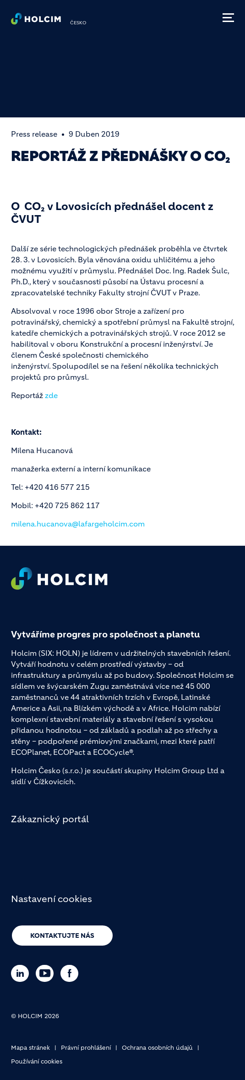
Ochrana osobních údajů (157, 1048)
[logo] (36, 21)
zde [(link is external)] (51, 395)
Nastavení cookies (51, 899)
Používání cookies (36, 1061)
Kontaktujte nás (62, 935)
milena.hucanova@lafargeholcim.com (78, 523)
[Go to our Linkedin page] (22, 973)
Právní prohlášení (86, 1048)
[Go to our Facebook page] (71, 973)
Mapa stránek (30, 1048)
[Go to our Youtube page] (47, 973)
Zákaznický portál (50, 819)
